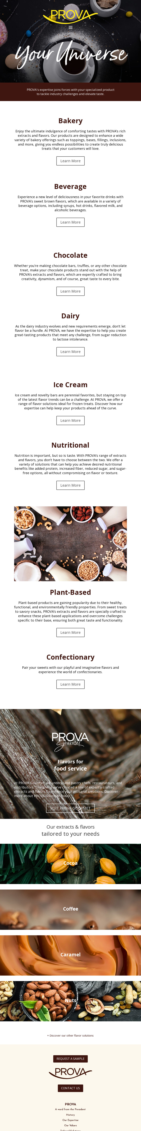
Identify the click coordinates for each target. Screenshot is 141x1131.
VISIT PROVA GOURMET (70, 808)
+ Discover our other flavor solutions (70, 1035)
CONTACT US (70, 1088)
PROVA (70, 1104)
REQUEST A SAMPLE (70, 1059)
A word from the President (70, 1109)
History (70, 1115)
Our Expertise (70, 1120)
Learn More (70, 160)
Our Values (70, 1125)
